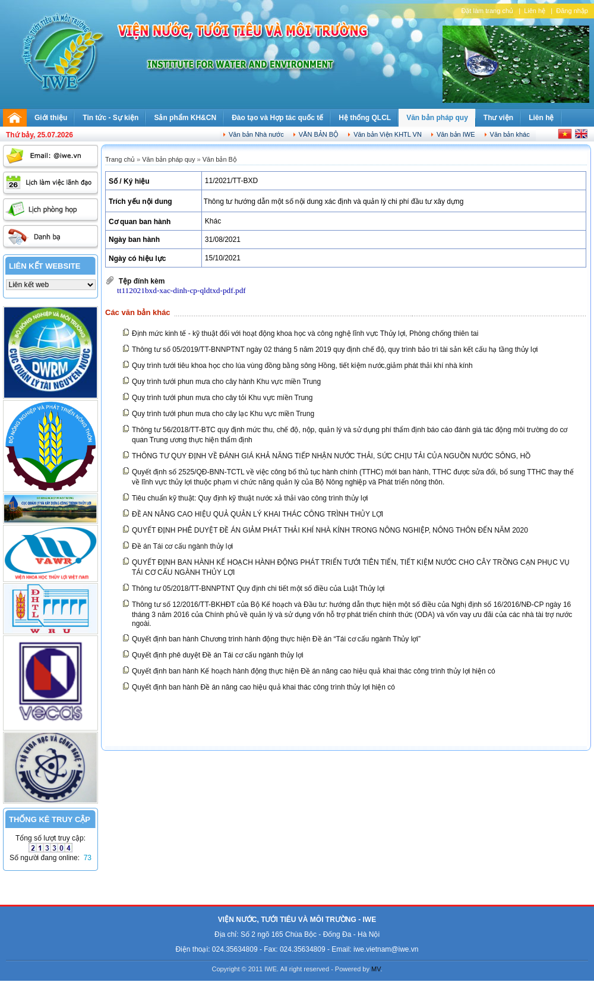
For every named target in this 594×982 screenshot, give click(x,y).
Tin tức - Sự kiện (110, 118)
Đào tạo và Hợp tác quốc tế (277, 118)
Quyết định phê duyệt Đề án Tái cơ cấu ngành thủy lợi (218, 655)
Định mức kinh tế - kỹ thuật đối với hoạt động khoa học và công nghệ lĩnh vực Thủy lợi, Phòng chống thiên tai (305, 333)
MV (376, 968)
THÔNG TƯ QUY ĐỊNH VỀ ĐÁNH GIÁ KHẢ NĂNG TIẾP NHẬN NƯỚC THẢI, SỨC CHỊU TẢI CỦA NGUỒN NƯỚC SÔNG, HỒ (331, 456)
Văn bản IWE (456, 134)
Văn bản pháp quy (437, 118)
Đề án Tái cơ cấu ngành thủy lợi (182, 546)
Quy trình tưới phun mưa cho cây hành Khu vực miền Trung (226, 381)
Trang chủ (120, 159)
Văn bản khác (510, 134)
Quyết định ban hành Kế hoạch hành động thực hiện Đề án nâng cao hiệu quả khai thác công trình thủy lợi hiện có (313, 671)
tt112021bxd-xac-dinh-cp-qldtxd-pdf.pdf (181, 290)
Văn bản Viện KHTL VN (387, 134)
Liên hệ (534, 10)
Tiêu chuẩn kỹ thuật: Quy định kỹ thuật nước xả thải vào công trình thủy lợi (250, 498)
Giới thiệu (50, 118)
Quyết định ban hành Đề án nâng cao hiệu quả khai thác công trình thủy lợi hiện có (263, 687)
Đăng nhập (572, 10)
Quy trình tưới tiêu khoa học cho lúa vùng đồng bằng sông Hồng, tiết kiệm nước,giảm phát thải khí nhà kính (302, 365)
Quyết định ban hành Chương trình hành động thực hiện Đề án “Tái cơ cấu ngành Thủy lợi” (276, 639)
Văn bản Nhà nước (256, 134)
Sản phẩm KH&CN (185, 118)
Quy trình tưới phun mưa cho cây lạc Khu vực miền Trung (223, 414)
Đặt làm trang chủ (487, 10)
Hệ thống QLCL (365, 118)
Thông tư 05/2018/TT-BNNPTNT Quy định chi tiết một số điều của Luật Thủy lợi (258, 588)
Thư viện (498, 118)
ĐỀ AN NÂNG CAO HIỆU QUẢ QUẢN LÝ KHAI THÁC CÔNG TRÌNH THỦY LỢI (257, 514)
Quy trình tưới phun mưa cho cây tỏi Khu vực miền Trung (222, 398)
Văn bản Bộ (319, 134)
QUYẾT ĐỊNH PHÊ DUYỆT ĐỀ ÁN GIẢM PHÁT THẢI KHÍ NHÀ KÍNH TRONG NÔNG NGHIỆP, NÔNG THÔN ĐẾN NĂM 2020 (330, 530)
